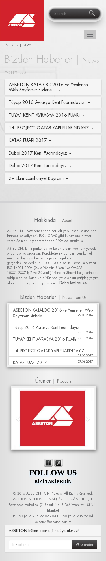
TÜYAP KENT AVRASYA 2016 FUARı (53, 339)
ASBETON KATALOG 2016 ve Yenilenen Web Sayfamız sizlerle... (53, 313)
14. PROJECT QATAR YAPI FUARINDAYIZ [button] (51, 128)
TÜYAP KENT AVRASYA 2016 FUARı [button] (46, 115)
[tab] (53, 87)
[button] (18, 418)
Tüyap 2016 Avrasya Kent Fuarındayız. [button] (49, 102)
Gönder (84, 544)
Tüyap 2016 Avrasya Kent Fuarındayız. (53, 329)
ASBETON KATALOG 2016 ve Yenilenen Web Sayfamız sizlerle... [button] (48, 87)
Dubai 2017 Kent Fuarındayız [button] (40, 153)
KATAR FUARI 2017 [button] (30, 140)
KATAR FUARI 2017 (53, 362)
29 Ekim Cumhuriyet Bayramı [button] (38, 178)
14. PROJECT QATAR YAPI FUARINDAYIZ (53, 352)
